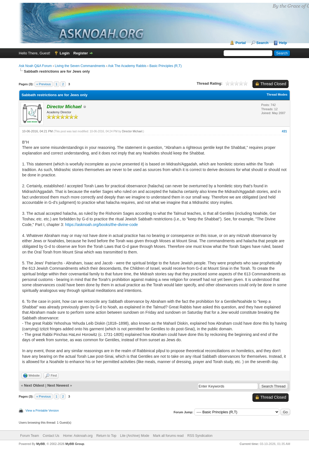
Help (283, 43)
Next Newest (58, 385)
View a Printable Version (42, 410)
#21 (284, 131)
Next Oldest (34, 385)
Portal (240, 43)
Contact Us (51, 436)
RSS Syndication (199, 436)
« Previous (43, 84)
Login (64, 53)
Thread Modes (276, 94)
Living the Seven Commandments (80, 66)
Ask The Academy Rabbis (127, 66)
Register (80, 53)
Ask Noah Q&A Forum (35, 66)
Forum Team (29, 436)
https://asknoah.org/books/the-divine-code (101, 224)
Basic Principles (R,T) (165, 66)
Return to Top (106, 436)
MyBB (40, 444)
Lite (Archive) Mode (134, 436)
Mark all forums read (168, 436)
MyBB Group (74, 444)
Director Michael (132, 131)
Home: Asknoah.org (77, 436)
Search (262, 43)
